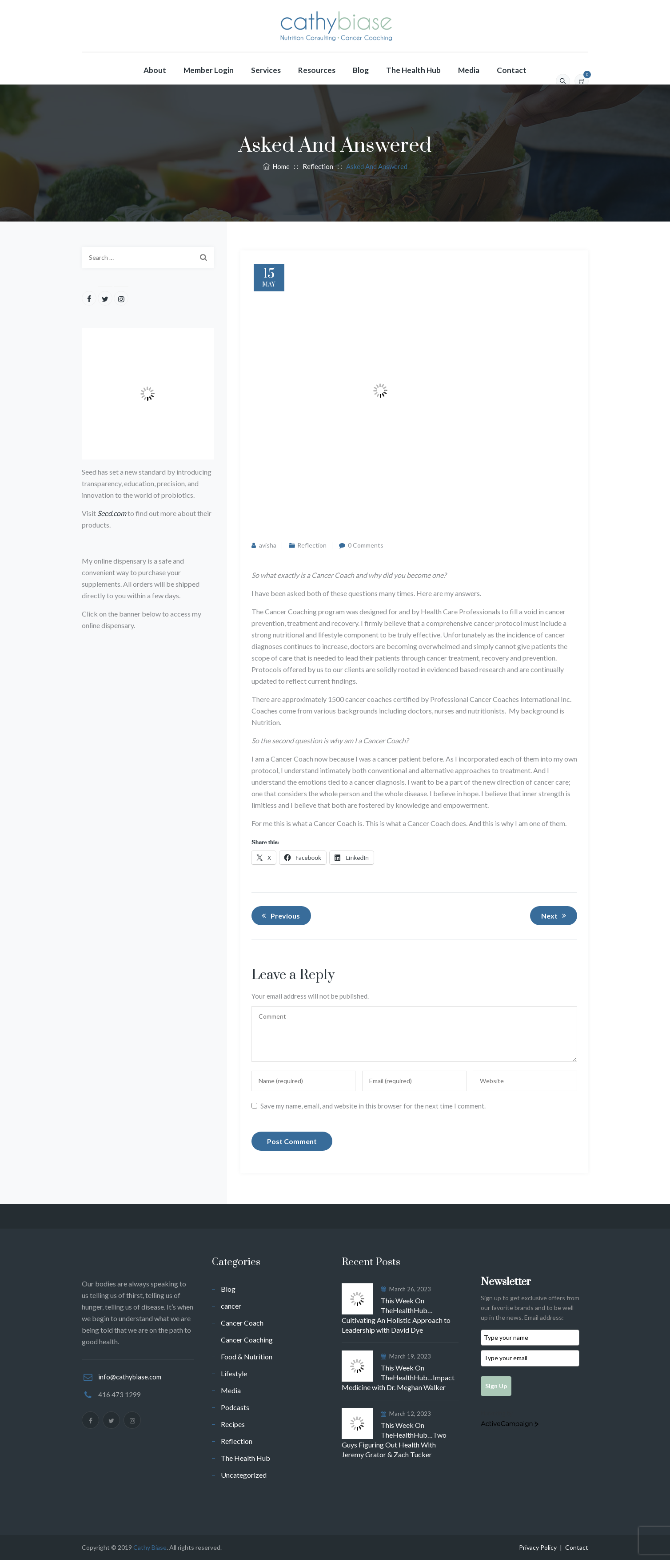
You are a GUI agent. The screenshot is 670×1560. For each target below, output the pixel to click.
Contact (511, 70)
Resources (316, 70)
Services (266, 70)
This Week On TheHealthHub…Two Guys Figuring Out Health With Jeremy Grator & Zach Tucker (394, 1440)
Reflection (312, 545)
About (155, 70)
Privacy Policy (538, 1547)
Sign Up (496, 1386)
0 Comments (365, 545)
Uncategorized (244, 1475)
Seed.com (111, 513)
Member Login (208, 70)
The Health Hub (413, 70)
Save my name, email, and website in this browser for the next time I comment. (373, 1106)
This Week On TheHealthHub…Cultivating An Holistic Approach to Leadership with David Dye (396, 1315)
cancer (231, 1306)
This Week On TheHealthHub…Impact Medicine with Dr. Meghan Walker (398, 1377)
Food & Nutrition (246, 1356)
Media (468, 70)
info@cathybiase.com (129, 1377)
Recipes (233, 1424)
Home (276, 166)
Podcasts (235, 1407)
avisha (267, 545)
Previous (279, 915)
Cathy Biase (150, 1547)
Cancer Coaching (247, 1339)
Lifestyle (234, 1373)
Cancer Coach (242, 1322)
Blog (361, 70)
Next (555, 915)
